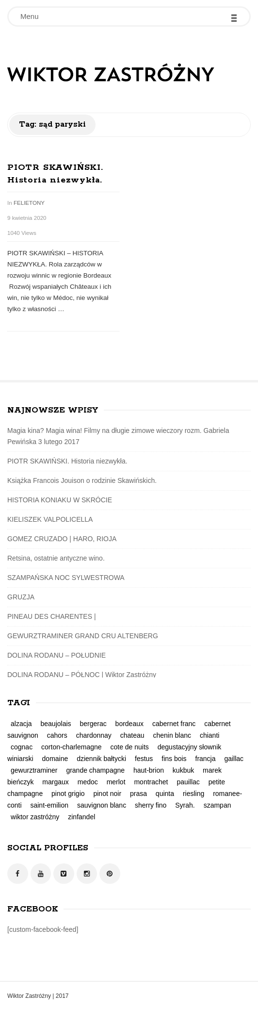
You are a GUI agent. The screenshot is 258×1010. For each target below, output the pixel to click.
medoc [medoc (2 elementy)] (88, 782)
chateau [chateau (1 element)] (132, 735)
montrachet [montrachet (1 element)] (151, 782)
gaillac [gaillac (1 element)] (233, 758)
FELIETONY (29, 202)
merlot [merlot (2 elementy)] (116, 782)
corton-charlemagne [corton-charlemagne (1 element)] (71, 747)
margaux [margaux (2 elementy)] (55, 782)
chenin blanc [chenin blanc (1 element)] (172, 735)
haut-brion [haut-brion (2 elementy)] (148, 770)
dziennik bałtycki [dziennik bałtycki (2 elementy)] (101, 758)
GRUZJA (20, 597)
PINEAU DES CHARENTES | (51, 616)
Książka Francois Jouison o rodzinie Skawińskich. (82, 480)
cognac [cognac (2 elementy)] (21, 747)
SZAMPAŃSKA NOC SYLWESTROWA (66, 577)
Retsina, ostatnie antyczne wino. (56, 558)
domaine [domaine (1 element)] (55, 758)
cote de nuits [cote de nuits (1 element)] (129, 747)
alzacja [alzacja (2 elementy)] (21, 724)
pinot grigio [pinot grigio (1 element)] (68, 793)
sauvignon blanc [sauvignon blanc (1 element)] (101, 805)
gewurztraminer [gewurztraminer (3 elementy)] (34, 770)
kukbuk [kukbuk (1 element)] (183, 770)
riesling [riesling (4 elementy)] (193, 793)
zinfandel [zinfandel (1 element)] (81, 817)
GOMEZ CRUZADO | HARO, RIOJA (61, 539)
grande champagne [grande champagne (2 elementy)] (95, 770)
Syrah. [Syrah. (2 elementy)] (184, 805)
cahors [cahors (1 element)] (57, 735)
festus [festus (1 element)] (144, 758)
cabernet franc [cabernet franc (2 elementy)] (174, 724)
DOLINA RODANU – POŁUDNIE (56, 655)
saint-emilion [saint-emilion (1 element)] (49, 805)
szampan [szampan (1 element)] (217, 805)
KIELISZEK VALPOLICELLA (50, 519)
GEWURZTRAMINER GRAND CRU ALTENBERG (82, 636)
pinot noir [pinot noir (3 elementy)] (107, 793)
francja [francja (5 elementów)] (205, 758)
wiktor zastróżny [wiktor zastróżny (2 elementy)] (35, 817)
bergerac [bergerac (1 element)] (93, 724)
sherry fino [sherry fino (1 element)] (150, 805)
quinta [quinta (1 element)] (165, 793)
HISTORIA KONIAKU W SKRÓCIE (59, 500)
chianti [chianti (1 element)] (209, 735)
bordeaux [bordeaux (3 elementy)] (129, 724)
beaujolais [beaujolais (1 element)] (55, 724)
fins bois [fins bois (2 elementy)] (173, 758)
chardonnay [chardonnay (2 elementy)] (94, 735)
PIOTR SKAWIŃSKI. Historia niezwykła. (67, 461)
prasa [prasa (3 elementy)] (138, 793)
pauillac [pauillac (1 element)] (188, 782)
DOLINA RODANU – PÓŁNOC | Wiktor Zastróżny (81, 675)
